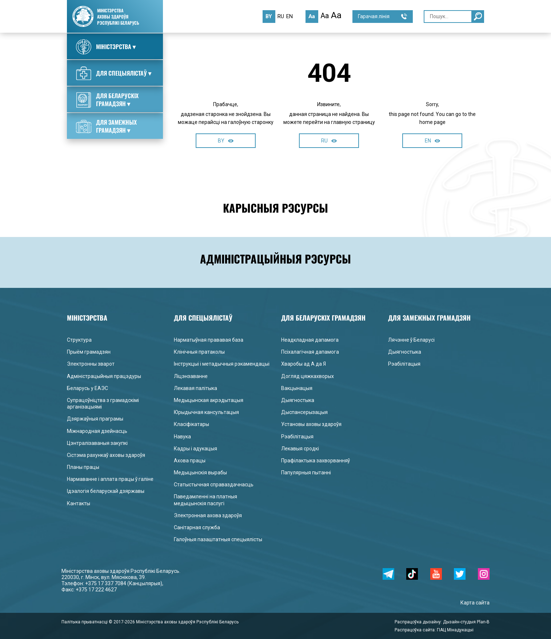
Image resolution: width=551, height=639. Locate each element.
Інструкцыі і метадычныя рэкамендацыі (221, 364)
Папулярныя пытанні (306, 472)
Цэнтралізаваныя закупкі (97, 443)
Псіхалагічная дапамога (310, 352)
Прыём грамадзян (89, 352)
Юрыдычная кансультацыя (206, 412)
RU (329, 141)
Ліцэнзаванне (191, 376)
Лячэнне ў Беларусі (411, 340)
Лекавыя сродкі (300, 448)
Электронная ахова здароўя (208, 515)
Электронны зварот (91, 364)
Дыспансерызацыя (304, 412)
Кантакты (78, 503)
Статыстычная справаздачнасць (213, 484)
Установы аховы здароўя (311, 424)
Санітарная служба (197, 527)
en (289, 16)
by (268, 16)
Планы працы (83, 467)
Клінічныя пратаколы (199, 352)
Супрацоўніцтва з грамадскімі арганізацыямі (103, 403)
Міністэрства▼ (106, 47)
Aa (311, 16)
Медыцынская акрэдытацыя (208, 400)
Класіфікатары (191, 424)
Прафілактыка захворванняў (315, 460)
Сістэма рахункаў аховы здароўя (106, 455)
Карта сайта (475, 603)
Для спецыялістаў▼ (114, 73)
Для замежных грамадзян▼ (106, 126)
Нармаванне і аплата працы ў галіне (110, 479)
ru (281, 16)
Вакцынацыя (296, 388)
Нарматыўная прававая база (208, 340)
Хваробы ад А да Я (303, 364)
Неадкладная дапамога (310, 340)
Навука (182, 436)
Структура (79, 340)
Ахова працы (189, 460)
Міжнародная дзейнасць (97, 431)
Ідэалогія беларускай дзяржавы (105, 491)
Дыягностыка (297, 400)
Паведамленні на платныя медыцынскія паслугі (205, 500)
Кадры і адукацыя (195, 448)
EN (432, 141)
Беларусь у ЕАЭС (87, 388)
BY (225, 141)
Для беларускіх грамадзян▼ (107, 99)
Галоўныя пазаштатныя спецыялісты (218, 539)
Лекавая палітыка (195, 388)
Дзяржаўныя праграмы (95, 419)
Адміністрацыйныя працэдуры (104, 376)
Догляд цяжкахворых (307, 376)
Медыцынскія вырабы (200, 472)
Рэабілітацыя (297, 436)
